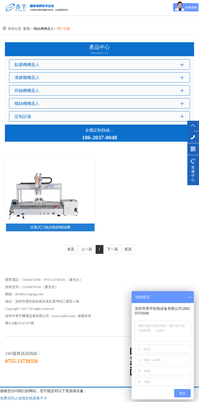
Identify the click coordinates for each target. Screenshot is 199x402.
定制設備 (23, 116)
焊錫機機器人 (27, 90)
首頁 (26, 29)
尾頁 (128, 249)
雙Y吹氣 (64, 29)
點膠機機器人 (27, 64)
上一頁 (86, 249)
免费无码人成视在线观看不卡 (23, 398)
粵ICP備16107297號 (19, 323)
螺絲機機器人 (44, 29)
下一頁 (112, 249)
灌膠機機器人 (27, 77)
